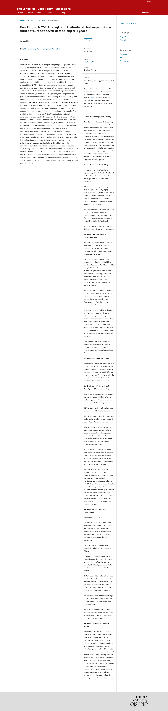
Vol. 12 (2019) (40, 20)
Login (149, 2)
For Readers (124, 54)
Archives (29, 13)
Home (22, 20)
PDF (88, 40)
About (39, 13)
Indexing (61, 13)
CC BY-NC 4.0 (93, 98)
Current (20, 13)
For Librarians (124, 61)
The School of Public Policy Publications (44, 9)
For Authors (124, 57)
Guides (50, 13)
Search (146, 13)
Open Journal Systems (128, 23)
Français (123, 40)
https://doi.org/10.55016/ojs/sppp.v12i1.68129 (42, 49)
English (123, 36)
